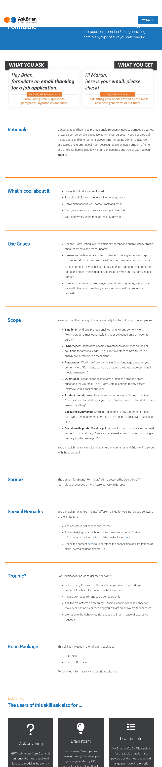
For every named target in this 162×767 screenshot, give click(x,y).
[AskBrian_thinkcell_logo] (20, 20)
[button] (130, 20)
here (127, 537)
